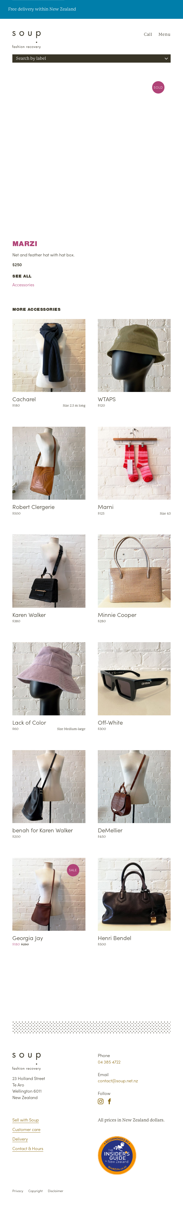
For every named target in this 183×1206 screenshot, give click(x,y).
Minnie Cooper (117, 614)
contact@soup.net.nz (118, 1080)
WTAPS (107, 399)
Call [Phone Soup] (148, 34)
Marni (106, 506)
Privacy (17, 1190)
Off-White (110, 722)
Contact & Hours (27, 1148)
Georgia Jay (27, 938)
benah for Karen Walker (42, 830)
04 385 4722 (109, 1062)
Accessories (23, 284)
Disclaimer (55, 1190)
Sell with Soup (25, 1120)
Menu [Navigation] (165, 34)
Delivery (20, 1139)
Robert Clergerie (33, 506)
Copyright (35, 1190)
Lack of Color (29, 722)
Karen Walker (29, 614)
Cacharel (24, 399)
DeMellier (110, 830)
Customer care (26, 1129)
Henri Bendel (114, 938)
